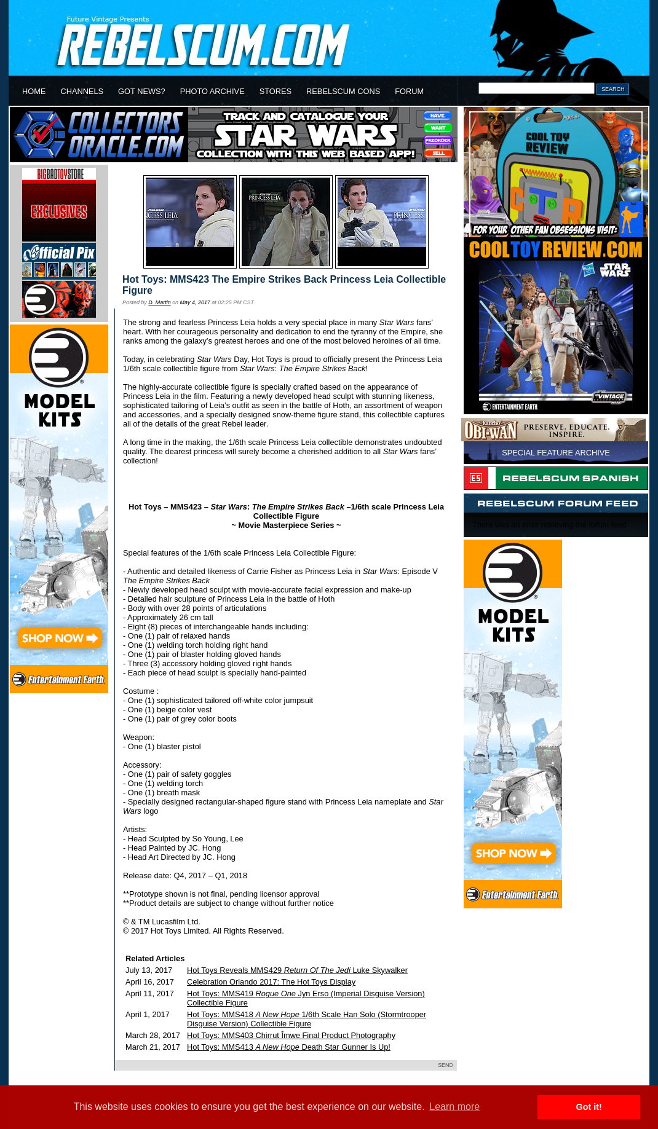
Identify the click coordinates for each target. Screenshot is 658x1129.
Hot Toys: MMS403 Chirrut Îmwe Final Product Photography (291, 1035)
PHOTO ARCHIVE (212, 91)
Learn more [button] (454, 1106)
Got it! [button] (589, 1107)
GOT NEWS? (141, 91)
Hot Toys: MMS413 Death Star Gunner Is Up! (288, 1047)
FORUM (409, 91)
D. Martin (159, 302)
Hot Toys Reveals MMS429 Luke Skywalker (297, 970)
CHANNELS (81, 91)
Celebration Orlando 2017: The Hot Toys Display (271, 981)
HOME (34, 91)
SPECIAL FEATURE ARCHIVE (556, 452)
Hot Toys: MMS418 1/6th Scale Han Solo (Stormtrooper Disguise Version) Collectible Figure (306, 1019)
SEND (445, 1065)
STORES (275, 91)
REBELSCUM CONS (343, 91)
